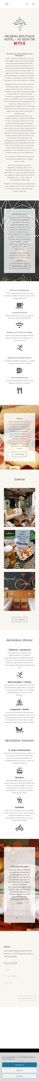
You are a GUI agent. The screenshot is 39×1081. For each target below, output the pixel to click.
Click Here (19, 454)
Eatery (20, 418)
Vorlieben (19, 1076)
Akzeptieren (19, 1065)
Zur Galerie (19, 619)
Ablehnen (19, 1070)
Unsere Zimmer (19, 214)
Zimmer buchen (19, 266)
